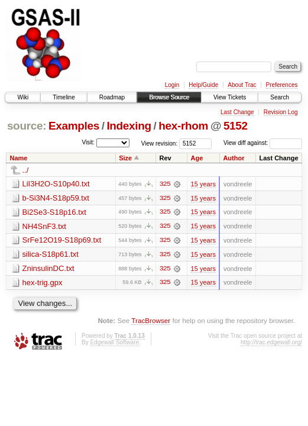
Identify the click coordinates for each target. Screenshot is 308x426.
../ (25, 170)
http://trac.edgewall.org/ (271, 343)
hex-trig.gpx (42, 283)
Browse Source (169, 97)
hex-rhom (183, 126)
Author (233, 158)
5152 (235, 126)
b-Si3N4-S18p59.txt (55, 197)
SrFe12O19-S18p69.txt (62, 240)
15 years (203, 184)
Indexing (128, 126)
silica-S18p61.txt (50, 254)
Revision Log (281, 112)
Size (125, 158)
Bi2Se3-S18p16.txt (54, 212)
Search (279, 97)
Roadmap (112, 97)
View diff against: (262, 143)
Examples (73, 126)
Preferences (282, 85)
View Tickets (229, 97)
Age (197, 158)
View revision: (159, 143)
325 (165, 184)
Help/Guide (203, 85)
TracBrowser (150, 321)
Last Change (237, 112)
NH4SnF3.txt (44, 226)
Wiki (22, 97)
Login (172, 85)
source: (26, 126)
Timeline (63, 97)
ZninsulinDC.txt (48, 268)
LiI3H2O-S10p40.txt (56, 183)
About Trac (242, 85)
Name (19, 158)
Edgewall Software (114, 343)
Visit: (88, 142)
